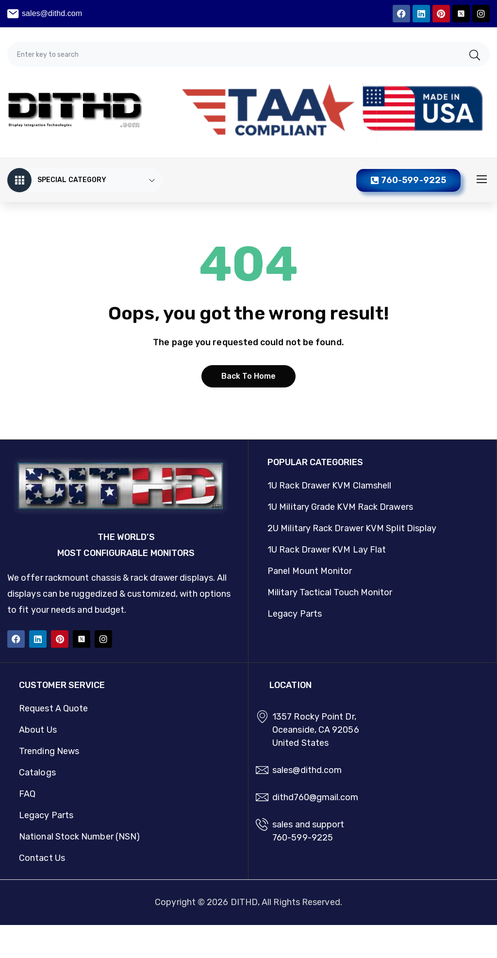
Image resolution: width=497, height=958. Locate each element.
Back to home (248, 376)
